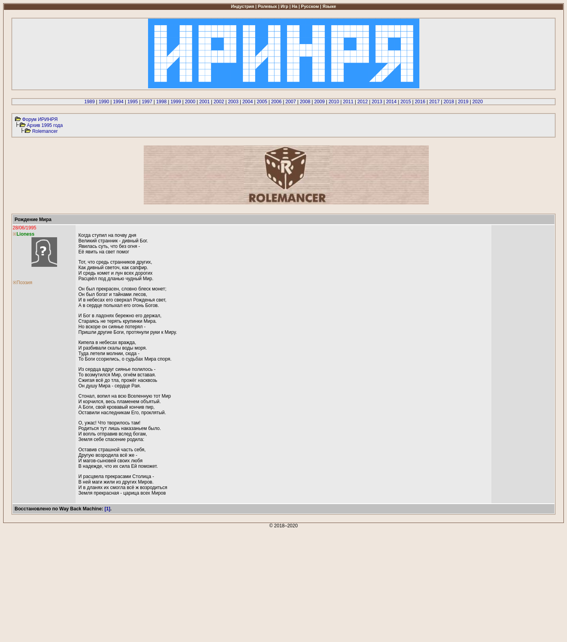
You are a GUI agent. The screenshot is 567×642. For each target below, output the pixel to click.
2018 (448, 101)
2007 (290, 101)
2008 (305, 101)
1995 (132, 101)
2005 (262, 101)
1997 (147, 101)
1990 (103, 101)
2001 (204, 101)
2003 (233, 101)
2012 (362, 101)
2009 (319, 101)
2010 (333, 101)
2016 (420, 101)
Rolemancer (45, 131)
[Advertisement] (239, 583)
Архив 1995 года (45, 125)
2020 (477, 101)
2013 (377, 101)
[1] (107, 509)
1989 (89, 101)
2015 (405, 101)
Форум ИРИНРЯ (39, 119)
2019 (463, 101)
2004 (247, 101)
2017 (434, 101)
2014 (391, 101)
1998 (161, 101)
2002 (218, 101)
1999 (175, 101)
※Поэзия (22, 282)
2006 (276, 101)
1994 (118, 101)
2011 (348, 101)
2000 (190, 101)
